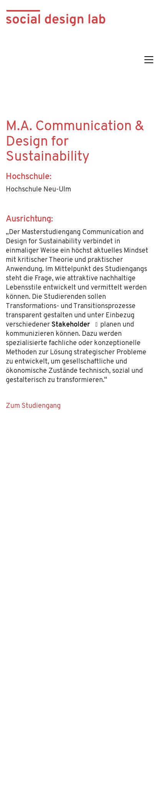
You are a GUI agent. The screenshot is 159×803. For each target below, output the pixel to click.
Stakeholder (70, 325)
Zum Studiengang (33, 406)
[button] (148, 59)
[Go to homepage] (56, 60)
